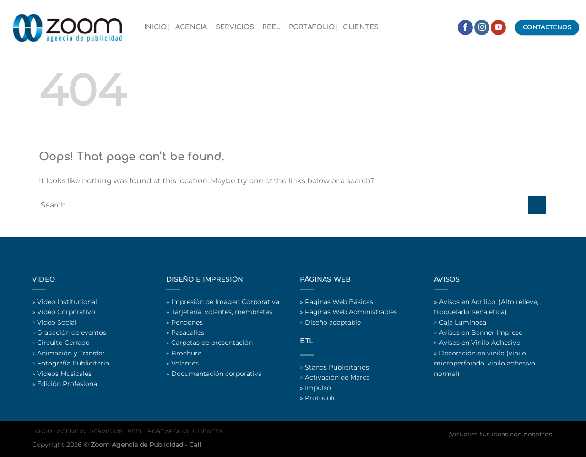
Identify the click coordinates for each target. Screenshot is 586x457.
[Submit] (537, 205)
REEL (271, 27)
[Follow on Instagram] (481, 27)
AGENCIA (191, 27)
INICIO (155, 27)
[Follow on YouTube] (498, 27)
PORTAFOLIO (312, 27)
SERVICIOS (235, 27)
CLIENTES (361, 27)
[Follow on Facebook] (465, 27)
